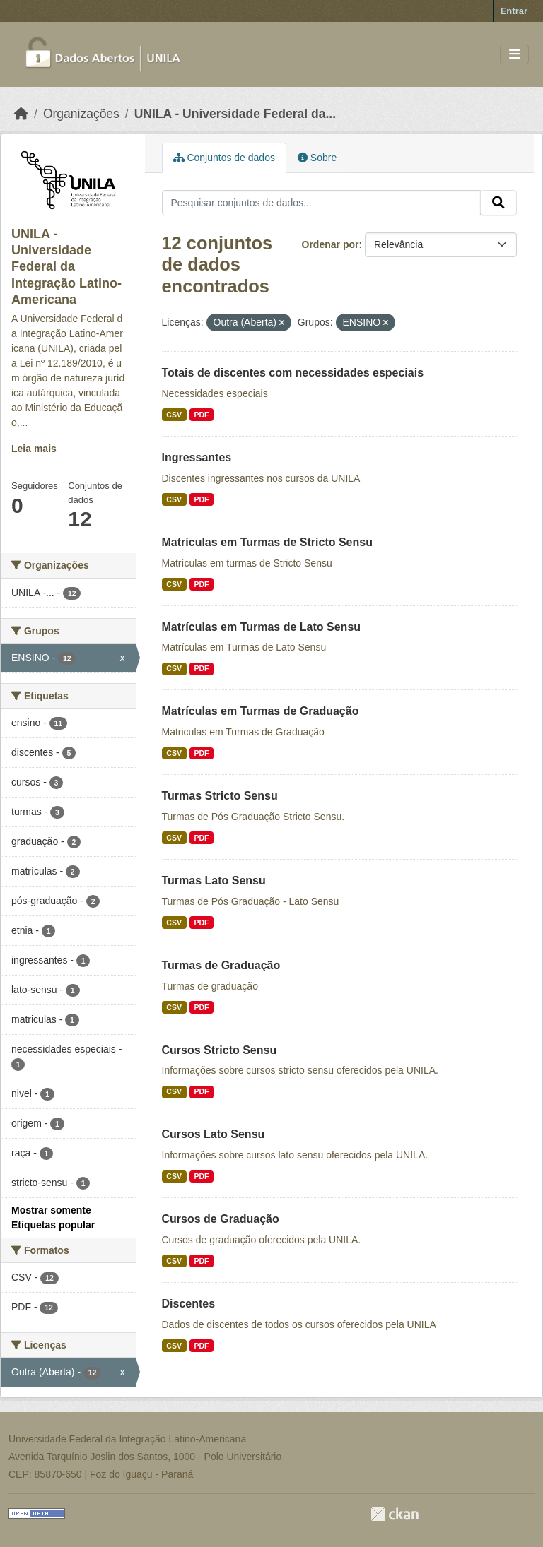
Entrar (514, 11)
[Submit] (498, 202)
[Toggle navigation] (514, 55)
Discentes (189, 1304)
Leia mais (34, 448)
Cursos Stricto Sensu (219, 1050)
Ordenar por (330, 244)
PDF (201, 414)
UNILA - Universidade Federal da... (235, 114)
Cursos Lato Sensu (213, 1134)
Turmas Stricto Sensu (220, 796)
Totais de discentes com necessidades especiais (293, 373)
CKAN (394, 1514)
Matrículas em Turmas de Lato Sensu (261, 627)
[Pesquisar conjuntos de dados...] (321, 202)
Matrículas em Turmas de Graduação (260, 711)
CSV (174, 414)
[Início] (21, 114)
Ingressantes (197, 457)
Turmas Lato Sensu (214, 881)
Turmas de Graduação (221, 965)
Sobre (317, 157)
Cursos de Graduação (220, 1219)
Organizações (81, 114)
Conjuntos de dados (224, 157)
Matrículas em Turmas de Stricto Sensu (267, 542)
